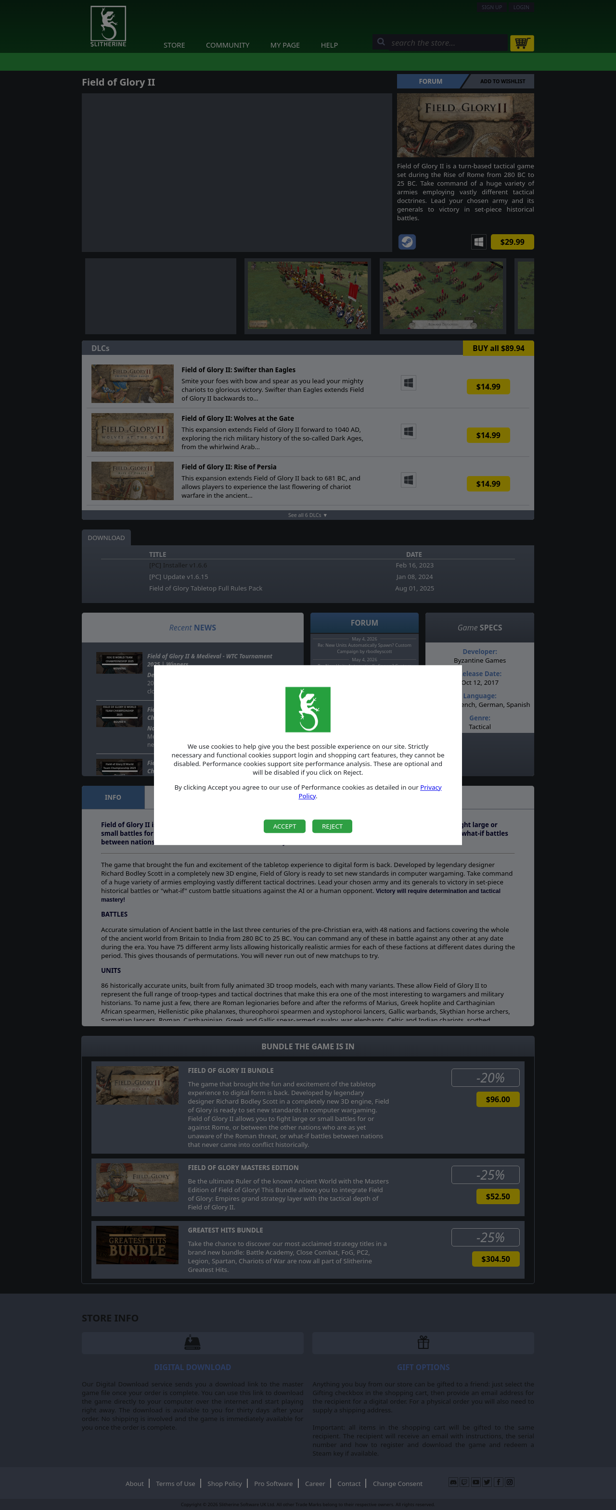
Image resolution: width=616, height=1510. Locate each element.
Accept (284, 826)
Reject (332, 826)
